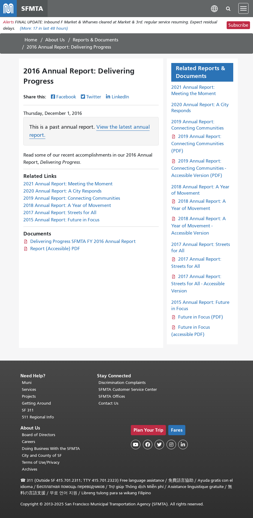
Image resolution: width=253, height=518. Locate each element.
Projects (29, 396)
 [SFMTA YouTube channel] (135, 444)
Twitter (93, 97)
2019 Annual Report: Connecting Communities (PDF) (197, 144)
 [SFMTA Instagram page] (171, 444)
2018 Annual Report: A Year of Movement (67, 205)
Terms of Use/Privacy (41, 462)
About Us (55, 40)
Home (31, 40)
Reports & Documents (95, 40)
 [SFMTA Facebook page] (147, 444)
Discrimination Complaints (122, 382)
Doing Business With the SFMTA (51, 448)
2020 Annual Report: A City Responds (62, 191)
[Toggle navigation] (243, 8)
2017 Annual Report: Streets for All (59, 212)
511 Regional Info (38, 417)
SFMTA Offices (112, 396)
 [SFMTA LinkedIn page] (183, 444)
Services (29, 389)
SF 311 (28, 410)
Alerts (8, 22)
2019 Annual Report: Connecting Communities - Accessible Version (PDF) (198, 168)
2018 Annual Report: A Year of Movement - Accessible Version (198, 226)
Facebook (66, 97)
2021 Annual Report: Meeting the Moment (68, 184)
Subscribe (238, 25)
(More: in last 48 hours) (44, 28)
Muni (26, 382)
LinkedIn (120, 97)
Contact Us (108, 403)
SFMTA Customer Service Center (128, 389)
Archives (29, 469)
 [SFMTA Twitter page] (159, 444)
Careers (28, 441)
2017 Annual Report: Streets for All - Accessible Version (198, 284)
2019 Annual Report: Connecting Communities (71, 198)
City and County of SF (42, 455)
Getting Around (36, 403)
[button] (214, 8)
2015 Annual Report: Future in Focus (61, 220)
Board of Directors (38, 434)
